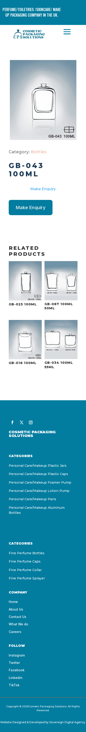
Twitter (14, 663)
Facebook (17, 670)
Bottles (38, 151)
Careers (15, 632)
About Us (16, 609)
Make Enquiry (43, 189)
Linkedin (15, 678)
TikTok (14, 685)
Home (13, 602)
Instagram (17, 655)
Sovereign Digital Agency (67, 722)
